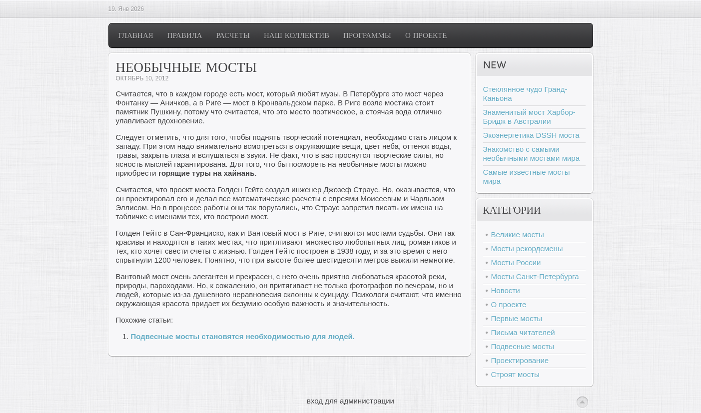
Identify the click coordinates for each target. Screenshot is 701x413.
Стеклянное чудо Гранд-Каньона (525, 93)
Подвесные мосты (523, 346)
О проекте (509, 304)
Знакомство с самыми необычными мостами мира (531, 153)
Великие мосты (517, 234)
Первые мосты (517, 318)
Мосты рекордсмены (527, 248)
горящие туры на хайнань (206, 173)
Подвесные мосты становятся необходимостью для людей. (243, 336)
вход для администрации (350, 401)
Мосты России (516, 262)
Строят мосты (515, 374)
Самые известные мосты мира (526, 176)
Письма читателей (523, 332)
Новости (505, 290)
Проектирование (520, 360)
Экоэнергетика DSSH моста (531, 135)
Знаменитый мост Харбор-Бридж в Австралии (529, 116)
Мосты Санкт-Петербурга (535, 276)
